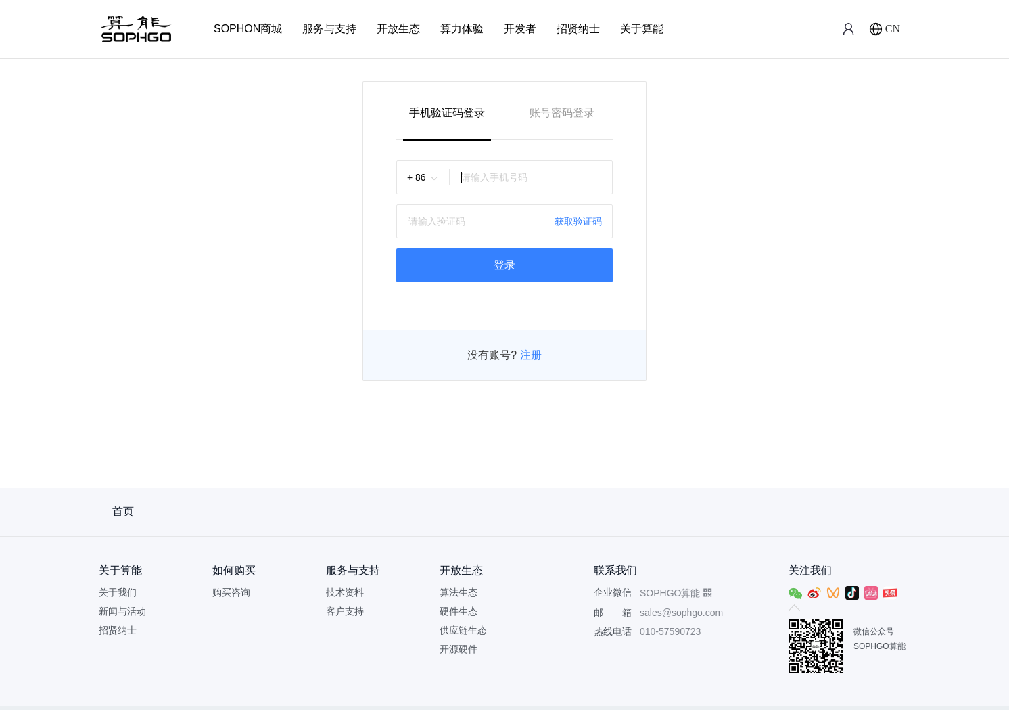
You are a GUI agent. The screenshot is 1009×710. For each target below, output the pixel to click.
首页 (123, 511)
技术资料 (345, 592)
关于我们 (118, 592)
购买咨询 (231, 592)
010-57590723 (670, 631)
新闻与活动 (122, 611)
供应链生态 (463, 630)
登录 (504, 265)
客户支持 (345, 611)
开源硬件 (458, 649)
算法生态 (458, 592)
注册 (529, 355)
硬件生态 (458, 611)
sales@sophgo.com (681, 612)
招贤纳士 (578, 29)
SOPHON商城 (248, 29)
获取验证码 (578, 221)
